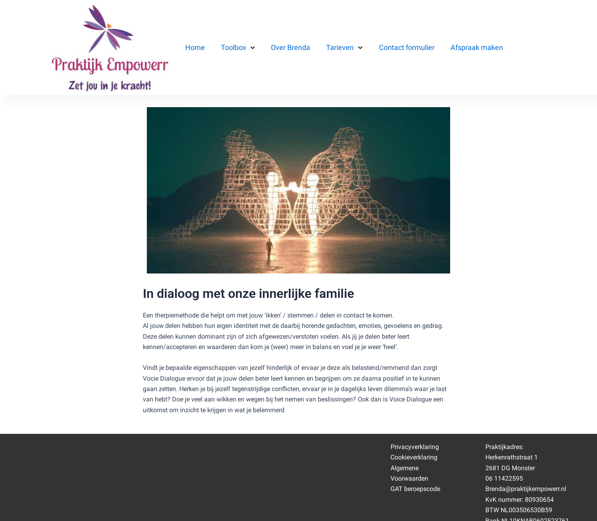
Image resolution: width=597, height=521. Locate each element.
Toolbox (238, 47)
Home (195, 47)
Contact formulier (407, 47)
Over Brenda (290, 47)
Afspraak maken (477, 47)
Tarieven (344, 47)
